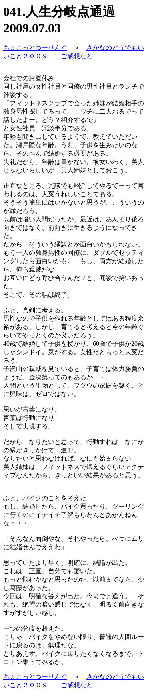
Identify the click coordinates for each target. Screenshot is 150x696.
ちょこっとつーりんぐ (35, 47)
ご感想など (77, 56)
